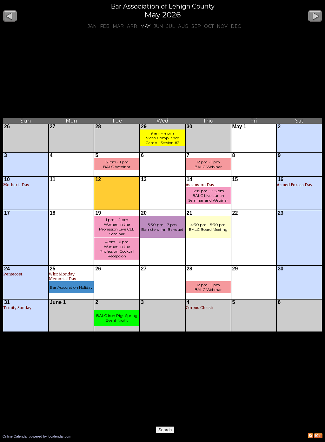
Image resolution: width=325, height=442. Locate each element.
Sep (196, 26)
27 (53, 126)
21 (189, 213)
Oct (209, 26)
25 (53, 268)
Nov (222, 26)
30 (189, 126)
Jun (158, 26)
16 (280, 179)
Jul (170, 26)
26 (7, 126)
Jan (92, 26)
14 (189, 179)
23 (280, 213)
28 (98, 126)
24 (7, 268)
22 (235, 213)
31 (7, 302)
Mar (118, 26)
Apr (132, 26)
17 (7, 213)
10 (7, 179)
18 (53, 213)
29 (144, 126)
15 (235, 179)
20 (144, 213)
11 (53, 179)
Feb (104, 26)
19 (98, 213)
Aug (183, 26)
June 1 (58, 302)
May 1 (239, 126)
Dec (236, 26)
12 (98, 179)
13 (144, 179)
